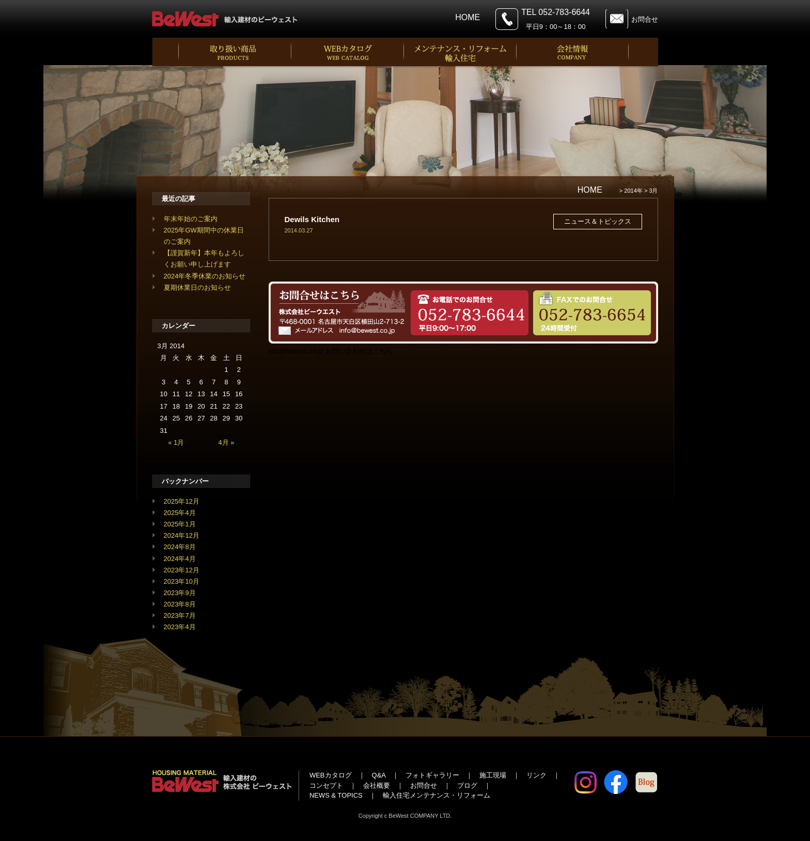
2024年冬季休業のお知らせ (205, 276)
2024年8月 (180, 547)
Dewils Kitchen (312, 219)
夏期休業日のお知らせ (197, 287)
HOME (467, 17)
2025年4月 (180, 513)
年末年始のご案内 (190, 219)
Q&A (379, 775)
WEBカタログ (330, 775)
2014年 (633, 191)
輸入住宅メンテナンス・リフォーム (436, 795)
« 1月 (176, 442)
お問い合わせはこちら (359, 351)
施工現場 (492, 775)
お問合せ (644, 19)
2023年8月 (180, 604)
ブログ (467, 785)
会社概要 (376, 785)
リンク (536, 775)
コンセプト (326, 785)
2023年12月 (181, 570)
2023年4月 (180, 627)
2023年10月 (181, 581)
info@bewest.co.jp (296, 351)
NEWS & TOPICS (336, 795)
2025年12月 (181, 501)
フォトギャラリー (432, 775)
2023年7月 (180, 615)
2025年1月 (180, 524)
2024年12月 (181, 535)
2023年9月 (180, 593)
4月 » (227, 442)
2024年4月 (180, 559)
